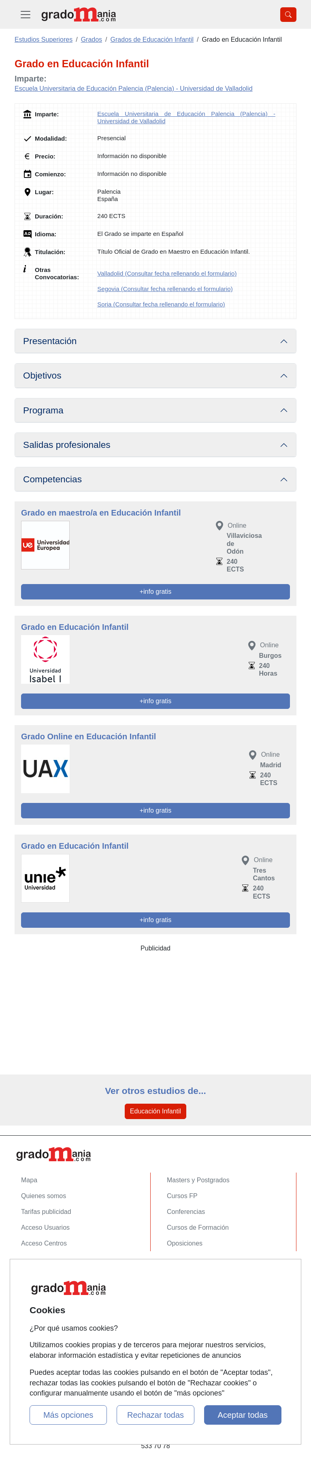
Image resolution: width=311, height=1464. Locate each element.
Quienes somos (43, 1195)
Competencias (52, 479)
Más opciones (68, 1414)
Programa (43, 410)
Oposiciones (184, 1243)
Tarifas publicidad (46, 1211)
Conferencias (186, 1211)
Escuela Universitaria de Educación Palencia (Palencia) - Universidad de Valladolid (134, 88)
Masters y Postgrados (198, 1180)
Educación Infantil (155, 1111)
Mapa (29, 1180)
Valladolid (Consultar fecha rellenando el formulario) (166, 273)
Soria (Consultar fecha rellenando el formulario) (161, 304)
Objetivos (42, 375)
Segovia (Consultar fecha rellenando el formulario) (164, 288)
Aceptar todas (243, 1414)
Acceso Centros (44, 1243)
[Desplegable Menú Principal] (25, 14)
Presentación (50, 341)
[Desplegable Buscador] (288, 14)
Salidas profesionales (67, 444)
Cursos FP (182, 1195)
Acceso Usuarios (45, 1227)
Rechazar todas (155, 1414)
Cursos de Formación (198, 1227)
